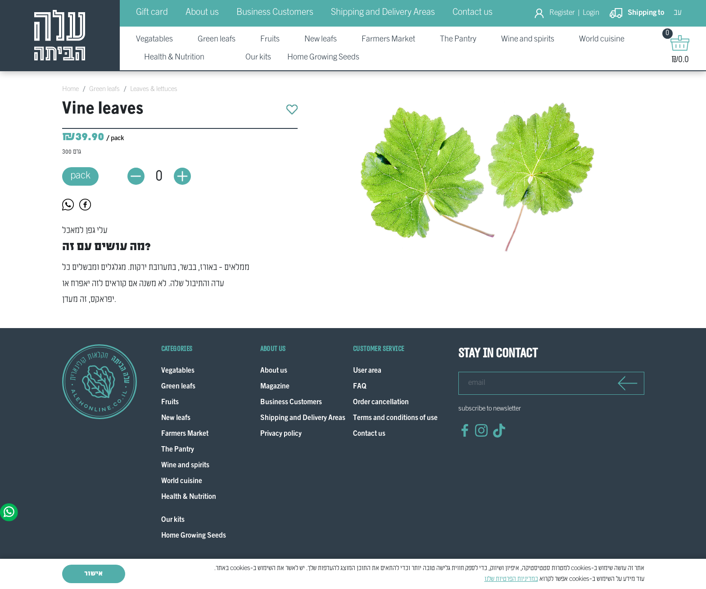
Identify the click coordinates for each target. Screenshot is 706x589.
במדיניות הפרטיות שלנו (511, 579)
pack (80, 176)
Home (70, 89)
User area (367, 371)
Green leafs (104, 89)
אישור (93, 574)
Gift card (152, 12)
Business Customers (274, 12)
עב (678, 13)
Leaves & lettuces (153, 89)
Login (591, 13)
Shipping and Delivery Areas (383, 12)
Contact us (473, 12)
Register (562, 13)
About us (202, 12)
